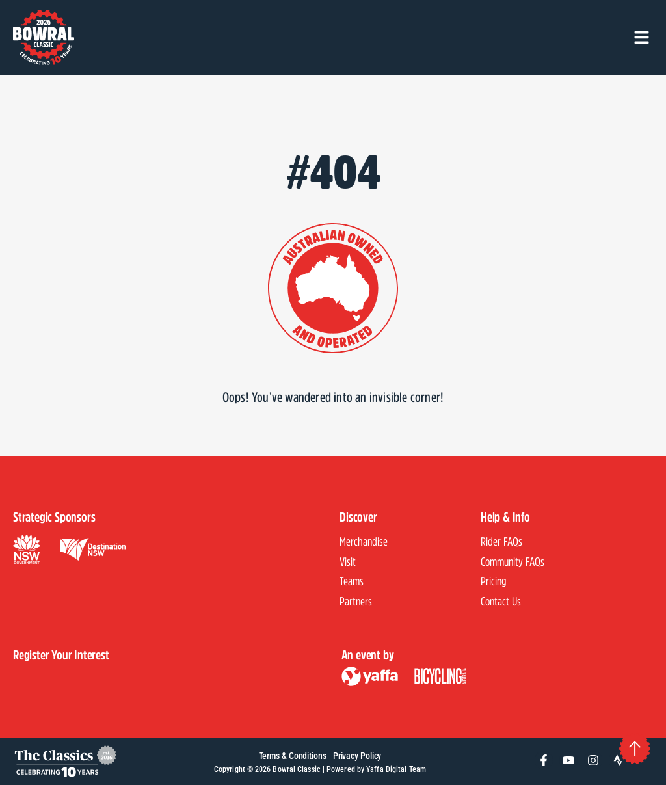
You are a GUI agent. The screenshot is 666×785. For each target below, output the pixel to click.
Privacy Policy (357, 756)
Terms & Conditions (292, 756)
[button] (641, 37)
